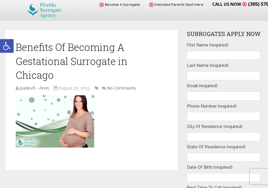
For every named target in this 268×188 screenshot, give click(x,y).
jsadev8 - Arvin (34, 88)
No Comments (121, 88)
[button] (7, 46)
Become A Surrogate (119, 5)
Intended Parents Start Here (176, 5)
